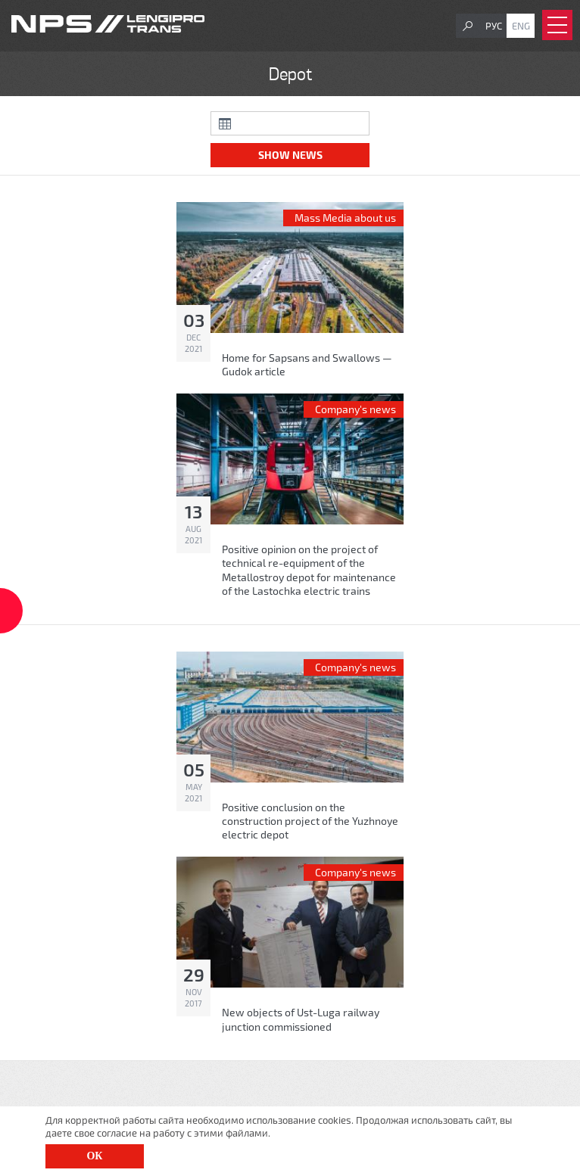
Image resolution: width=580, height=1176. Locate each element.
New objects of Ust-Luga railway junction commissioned (300, 1019)
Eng (521, 26)
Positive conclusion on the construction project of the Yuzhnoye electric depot (310, 821)
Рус (493, 26)
